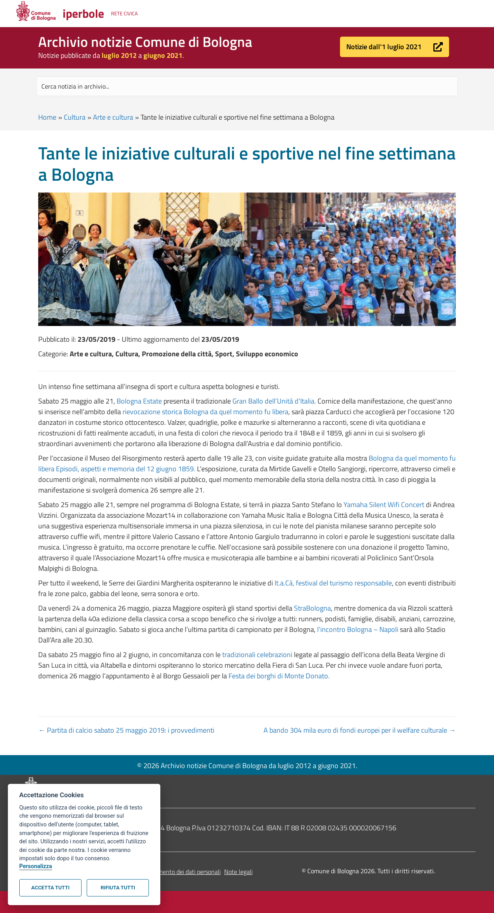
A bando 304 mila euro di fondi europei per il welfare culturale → (360, 730)
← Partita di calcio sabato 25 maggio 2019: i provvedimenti (126, 730)
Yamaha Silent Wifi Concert (384, 504)
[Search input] (247, 86)
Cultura (74, 117)
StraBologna (311, 608)
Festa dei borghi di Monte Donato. (279, 675)
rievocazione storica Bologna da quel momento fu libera (205, 411)
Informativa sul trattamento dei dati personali (161, 871)
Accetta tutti (50, 888)
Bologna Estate (139, 401)
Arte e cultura (113, 117)
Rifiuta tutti (118, 888)
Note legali (238, 871)
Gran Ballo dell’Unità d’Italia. (274, 401)
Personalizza (35, 866)
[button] (394, 47)
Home (47, 117)
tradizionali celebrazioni (258, 654)
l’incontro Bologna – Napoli (357, 629)
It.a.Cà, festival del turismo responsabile (333, 583)
